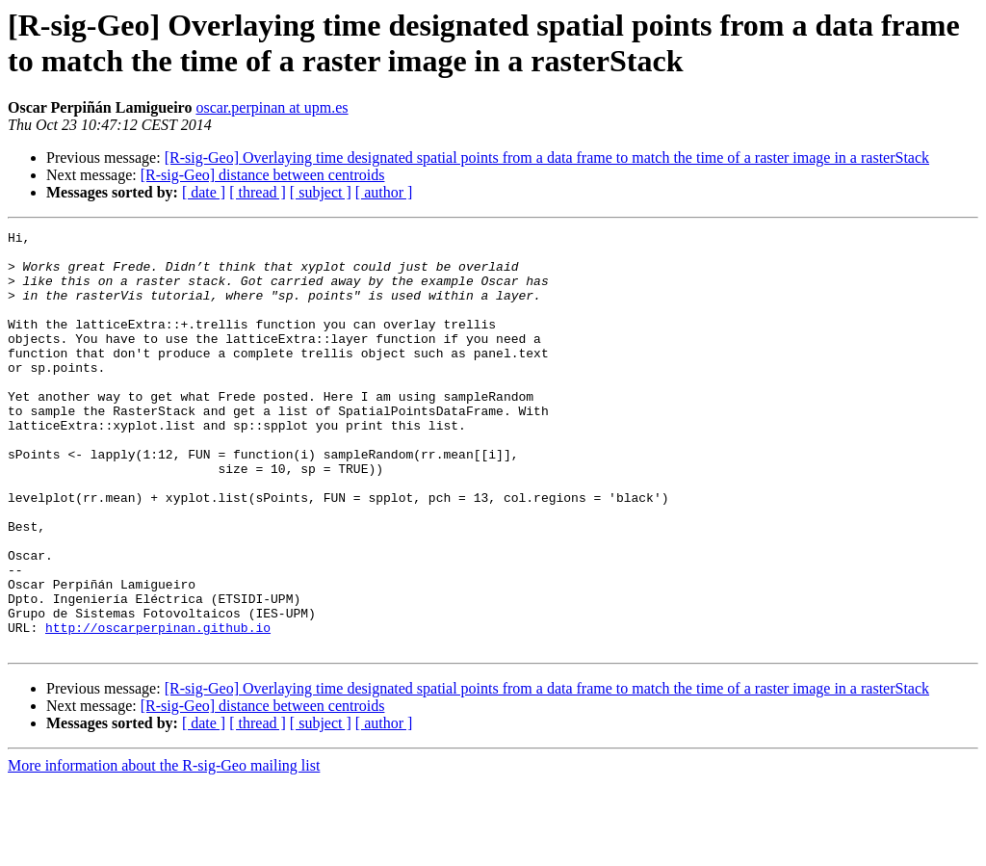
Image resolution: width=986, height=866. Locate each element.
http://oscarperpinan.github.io (158, 708)
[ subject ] (320, 192)
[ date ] (203, 192)
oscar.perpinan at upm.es (271, 107)
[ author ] (384, 192)
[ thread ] (257, 192)
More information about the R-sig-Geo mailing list (164, 849)
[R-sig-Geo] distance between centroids (263, 175)
